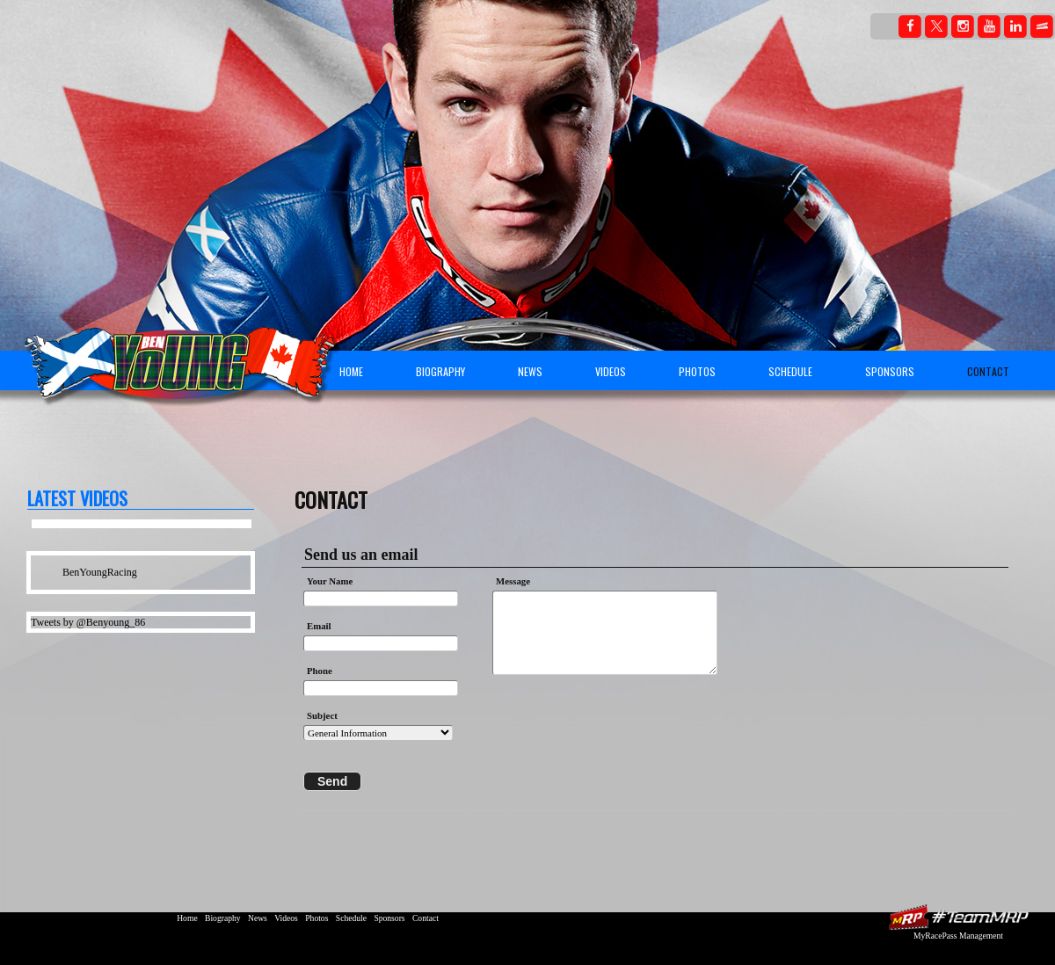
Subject (322, 715)
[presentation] (605, 722)
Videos (610, 372)
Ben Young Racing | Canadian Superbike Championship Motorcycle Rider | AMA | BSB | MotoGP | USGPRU (172, 356)
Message (516, 581)
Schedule (790, 372)
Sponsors (889, 372)
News (530, 372)
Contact (988, 372)
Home (351, 372)
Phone (319, 670)
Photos (697, 372)
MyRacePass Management (958, 935)
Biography (440, 372)
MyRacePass (958, 917)
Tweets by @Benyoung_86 (88, 622)
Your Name (330, 581)
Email (319, 625)
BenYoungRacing (99, 572)
